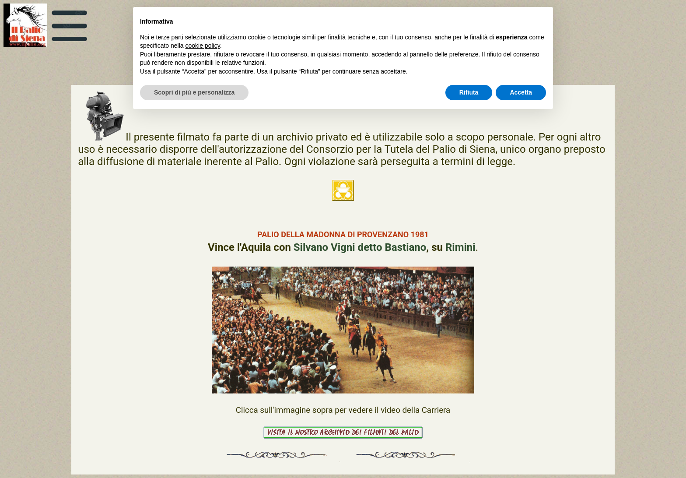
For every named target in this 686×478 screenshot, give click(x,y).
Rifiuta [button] (469, 92)
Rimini (460, 247)
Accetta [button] (521, 92)
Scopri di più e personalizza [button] (194, 92)
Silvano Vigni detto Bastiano (360, 247)
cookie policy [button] (203, 45)
